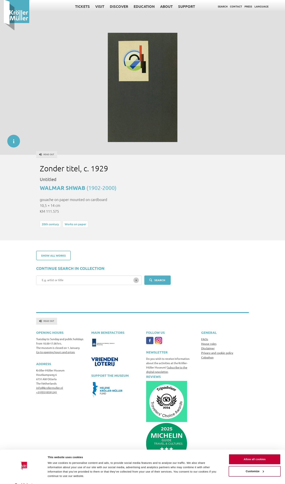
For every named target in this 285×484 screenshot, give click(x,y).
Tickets (78, 6)
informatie (11, 139)
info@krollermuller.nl (49, 387)
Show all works (53, 255)
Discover (115, 6)
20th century (50, 224)
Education (140, 6)
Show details (56, 476)
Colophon (207, 357)
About (162, 6)
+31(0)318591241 (46, 392)
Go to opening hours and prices (55, 352)
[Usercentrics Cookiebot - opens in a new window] (23, 477)
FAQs (204, 339)
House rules (208, 343)
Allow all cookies (255, 450)
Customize (255, 461)
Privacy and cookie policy (217, 353)
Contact (232, 6)
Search (219, 6)
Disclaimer (208, 348)
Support (182, 6)
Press (244, 6)
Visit (96, 6)
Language (258, 6)
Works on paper (75, 224)
